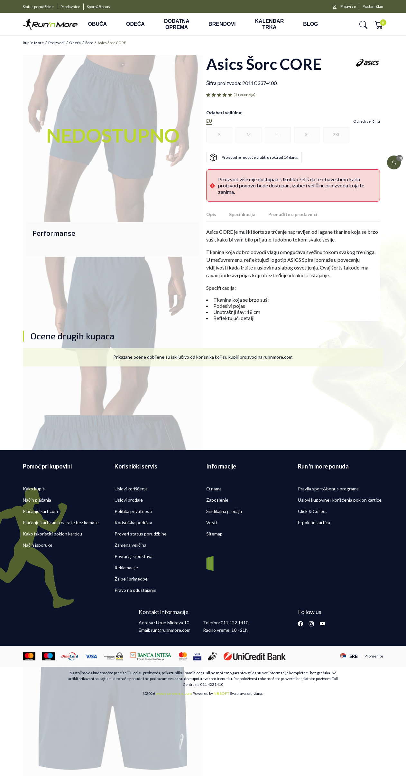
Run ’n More (33, 43)
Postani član (373, 6)
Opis (211, 214)
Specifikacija (242, 214)
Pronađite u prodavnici (292, 214)
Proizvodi (56, 43)
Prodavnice (70, 6)
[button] (363, 24)
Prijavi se (348, 6)
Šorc (89, 43)
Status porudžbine (38, 6)
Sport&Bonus (98, 6)
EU (209, 121)
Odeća (75, 43)
